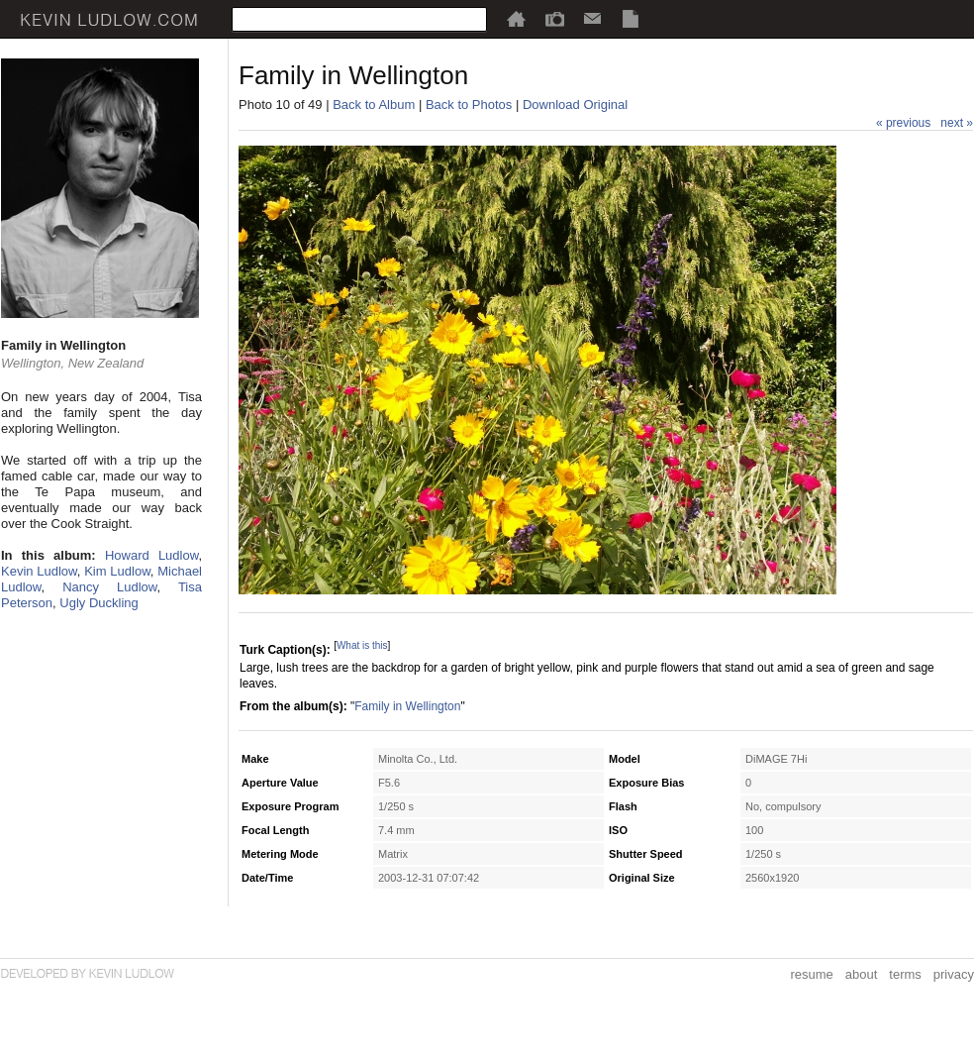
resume (811, 974)
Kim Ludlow (117, 571)
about (861, 974)
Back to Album (374, 104)
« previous (903, 123)
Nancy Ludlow (109, 587)
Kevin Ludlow (39, 571)
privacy (953, 974)
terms (905, 974)
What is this (362, 645)
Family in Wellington (407, 706)
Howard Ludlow (151, 555)
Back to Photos (469, 104)
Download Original (575, 104)
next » (956, 123)
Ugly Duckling (98, 602)
